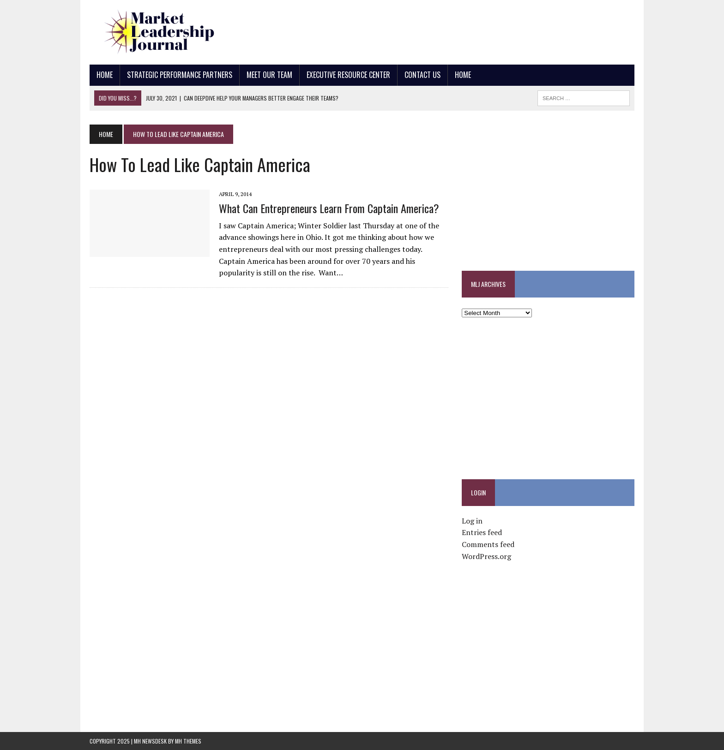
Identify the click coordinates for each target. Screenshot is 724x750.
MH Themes (188, 741)
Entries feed (482, 532)
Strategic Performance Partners (179, 74)
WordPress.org (486, 556)
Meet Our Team (269, 74)
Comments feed (488, 544)
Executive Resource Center (348, 74)
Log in (472, 521)
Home (105, 74)
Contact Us (422, 74)
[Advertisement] (466, 30)
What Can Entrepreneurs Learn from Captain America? (329, 208)
